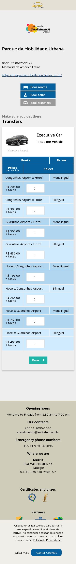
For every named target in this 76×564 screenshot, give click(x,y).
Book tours (37, 95)
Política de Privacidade (47, 540)
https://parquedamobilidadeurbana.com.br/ (32, 75)
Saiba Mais (22, 552)
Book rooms (38, 87)
